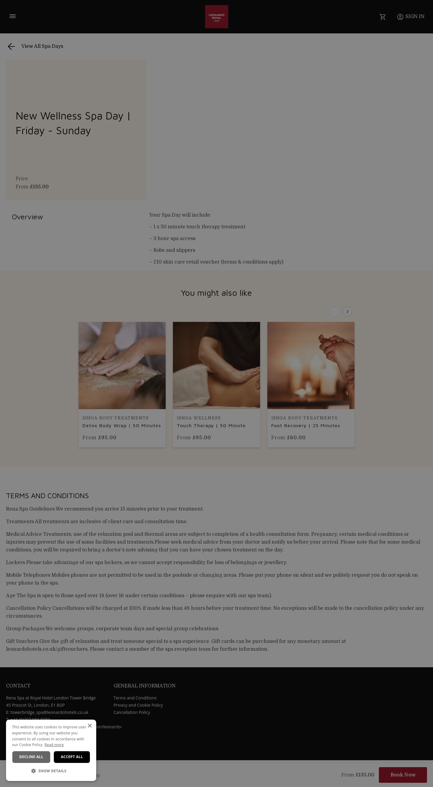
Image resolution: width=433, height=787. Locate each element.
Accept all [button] (72, 756)
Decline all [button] (31, 756)
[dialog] (51, 750)
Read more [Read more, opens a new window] (54, 744)
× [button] (89, 726)
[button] (51, 771)
